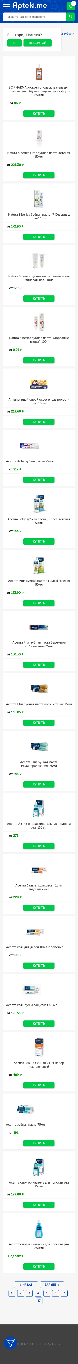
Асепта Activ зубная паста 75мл (29, 461)
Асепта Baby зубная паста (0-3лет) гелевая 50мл (38, 521)
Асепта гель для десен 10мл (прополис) (35, 947)
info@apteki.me (52, 1344)
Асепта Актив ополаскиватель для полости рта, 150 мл (39, 825)
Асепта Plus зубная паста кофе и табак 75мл (39, 704)
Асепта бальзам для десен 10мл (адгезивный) (38, 887)
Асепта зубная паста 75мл (25, 1124)
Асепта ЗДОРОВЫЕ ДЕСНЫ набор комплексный (39, 1065)
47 (39, 1300)
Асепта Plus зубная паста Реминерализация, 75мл (39, 764)
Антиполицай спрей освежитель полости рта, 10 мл (39, 401)
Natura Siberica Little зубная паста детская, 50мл (39, 155)
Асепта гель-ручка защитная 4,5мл (31, 1005)
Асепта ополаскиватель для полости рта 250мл (39, 1246)
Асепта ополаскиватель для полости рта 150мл (39, 1184)
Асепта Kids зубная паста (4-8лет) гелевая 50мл (39, 582)
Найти (70, 16)
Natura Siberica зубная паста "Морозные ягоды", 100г (39, 340)
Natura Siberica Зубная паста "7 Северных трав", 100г (39, 216)
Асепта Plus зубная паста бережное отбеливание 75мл (39, 644)
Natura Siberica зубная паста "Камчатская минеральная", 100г (39, 278)
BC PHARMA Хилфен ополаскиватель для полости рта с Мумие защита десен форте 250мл (39, 91)
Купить (39, 113)
